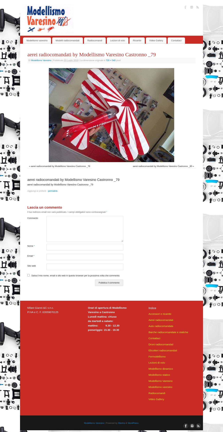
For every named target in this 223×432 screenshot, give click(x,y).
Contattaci (176, 40)
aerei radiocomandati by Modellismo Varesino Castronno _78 (60, 166)
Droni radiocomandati (160, 344)
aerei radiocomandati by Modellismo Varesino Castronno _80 (162, 166)
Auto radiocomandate (160, 326)
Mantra (121, 423)
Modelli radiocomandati (67, 40)
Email (30, 256)
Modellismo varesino (37, 40)
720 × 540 (111, 60)
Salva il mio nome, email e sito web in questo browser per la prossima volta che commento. (75, 275)
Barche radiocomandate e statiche (168, 332)
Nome (31, 246)
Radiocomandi (94, 40)
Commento (32, 218)
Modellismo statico (159, 374)
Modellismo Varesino (41, 60)
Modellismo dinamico (160, 368)
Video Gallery (156, 40)
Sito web (31, 266)
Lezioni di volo (117, 40)
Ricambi (137, 40)
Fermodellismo (157, 356)
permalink (52, 191)
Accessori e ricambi (159, 313)
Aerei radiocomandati (160, 319)
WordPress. (133, 423)
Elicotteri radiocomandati (162, 350)
